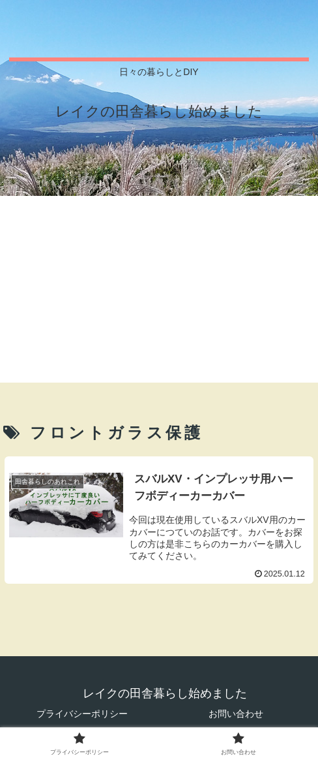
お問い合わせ (236, 713)
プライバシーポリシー (82, 713)
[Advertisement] (159, 291)
